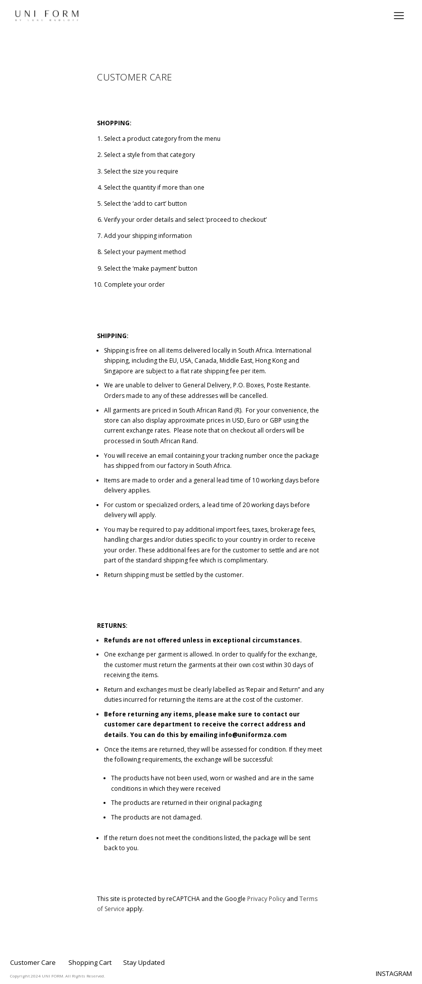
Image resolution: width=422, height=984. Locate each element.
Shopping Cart (90, 962)
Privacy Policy (266, 898)
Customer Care (33, 962)
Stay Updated (144, 962)
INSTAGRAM (394, 973)
